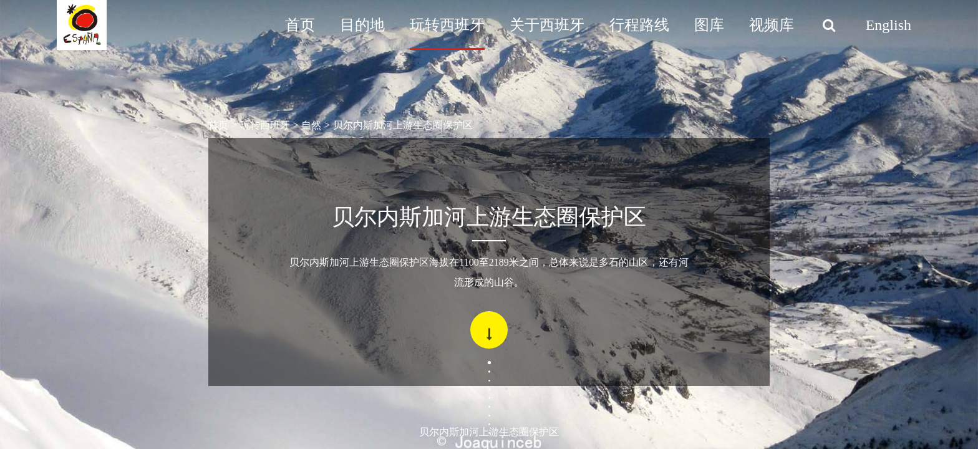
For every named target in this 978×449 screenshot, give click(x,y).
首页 (300, 25)
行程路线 (639, 25)
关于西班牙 (547, 25)
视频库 (771, 25)
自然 (311, 125)
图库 (709, 25)
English (888, 25)
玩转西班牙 (447, 25)
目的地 (362, 25)
